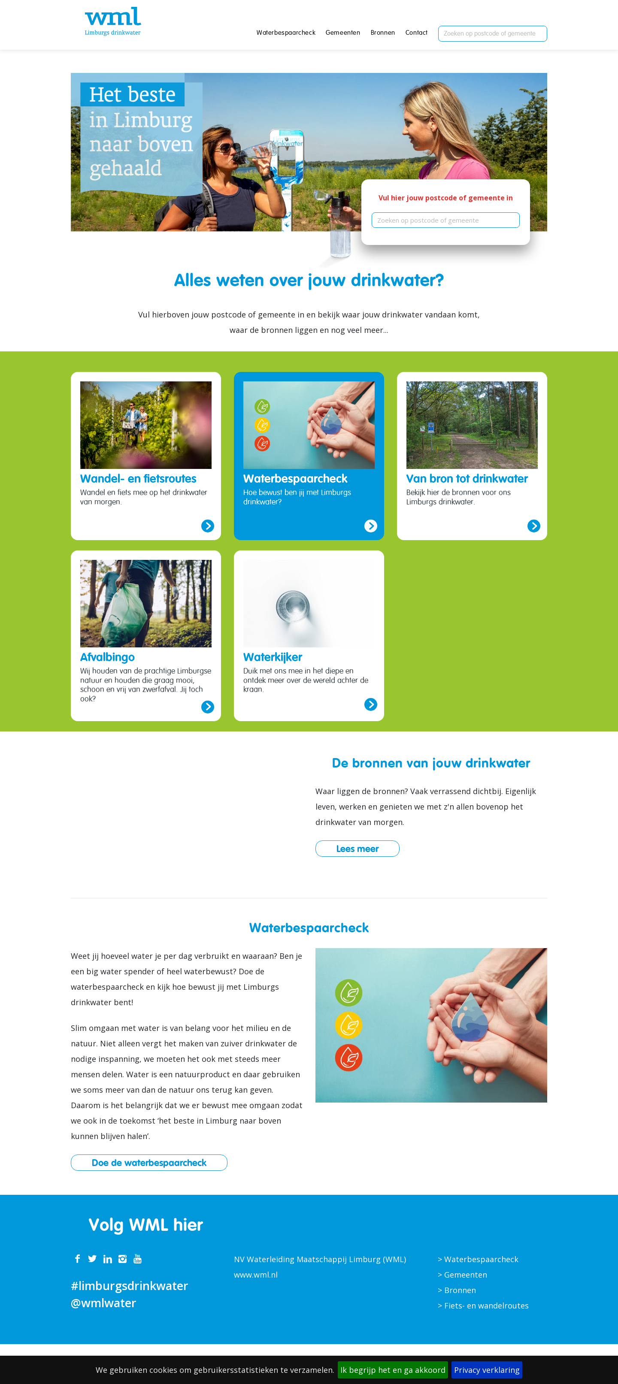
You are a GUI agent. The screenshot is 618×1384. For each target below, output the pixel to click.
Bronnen (383, 33)
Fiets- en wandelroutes (486, 1305)
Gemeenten (343, 33)
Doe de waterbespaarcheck (149, 1162)
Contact (417, 33)
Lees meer (357, 848)
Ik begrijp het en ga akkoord (392, 1370)
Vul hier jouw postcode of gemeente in (446, 197)
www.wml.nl (256, 1274)
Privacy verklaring (487, 1370)
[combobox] (492, 34)
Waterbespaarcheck (286, 33)
